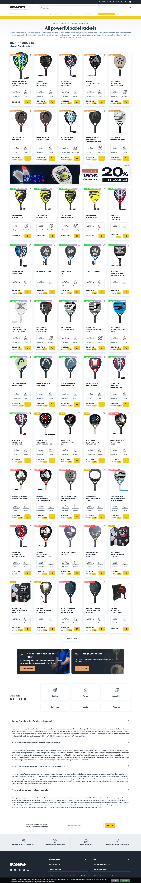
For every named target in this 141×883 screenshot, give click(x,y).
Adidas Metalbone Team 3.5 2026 (43, 498)
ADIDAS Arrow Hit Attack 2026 (117, 442)
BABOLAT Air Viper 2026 (17, 272)
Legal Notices (85, 876)
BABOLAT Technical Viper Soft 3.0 (18, 554)
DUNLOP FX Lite (93, 271)
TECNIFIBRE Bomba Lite (17, 216)
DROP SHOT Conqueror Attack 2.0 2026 (44, 442)
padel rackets (71, 755)
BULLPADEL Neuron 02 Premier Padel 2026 (117, 84)
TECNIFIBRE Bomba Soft (42, 216)
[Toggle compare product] (30, 55)
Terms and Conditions (70, 876)
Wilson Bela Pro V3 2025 (92, 385)
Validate (110, 825)
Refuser (115, 880)
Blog (122, 2)
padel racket (24, 729)
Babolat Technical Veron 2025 (116, 386)
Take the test (27, 669)
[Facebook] (11, 870)
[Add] (27, 102)
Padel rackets (65, 23)
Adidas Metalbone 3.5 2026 (93, 83)
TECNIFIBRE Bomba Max (91, 216)
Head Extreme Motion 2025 (68, 385)
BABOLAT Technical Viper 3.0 (66, 83)
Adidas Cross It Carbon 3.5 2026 (19, 497)
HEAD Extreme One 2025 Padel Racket (93, 610)
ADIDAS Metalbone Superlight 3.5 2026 (43, 554)
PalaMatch (105, 2)
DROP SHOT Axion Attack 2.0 (67, 442)
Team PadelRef (114, 2)
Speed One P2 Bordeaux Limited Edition (93, 140)
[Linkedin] (19, 870)
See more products (70, 639)
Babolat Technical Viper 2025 (17, 442)
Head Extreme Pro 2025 (43, 385)
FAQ (58, 876)
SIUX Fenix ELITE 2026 (68, 553)
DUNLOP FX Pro (43, 271)
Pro (126, 2)
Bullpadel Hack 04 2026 (67, 329)
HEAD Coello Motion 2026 (42, 139)
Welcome (55, 23)
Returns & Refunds (99, 876)
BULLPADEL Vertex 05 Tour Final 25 (19, 610)
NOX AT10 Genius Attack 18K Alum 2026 (117, 273)
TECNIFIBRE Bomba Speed (67, 216)
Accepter (125, 880)
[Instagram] (24, 870)
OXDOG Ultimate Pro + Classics (43, 610)
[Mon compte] (130, 8)
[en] (130, 2)
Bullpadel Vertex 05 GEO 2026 (117, 329)
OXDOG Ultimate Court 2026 (116, 610)
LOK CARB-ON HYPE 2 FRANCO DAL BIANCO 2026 (117, 498)
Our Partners (113, 876)
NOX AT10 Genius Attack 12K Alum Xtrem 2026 (19, 330)
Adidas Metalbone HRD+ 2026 (42, 83)
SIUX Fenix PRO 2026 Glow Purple (92, 554)
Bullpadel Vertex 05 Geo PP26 (93, 498)
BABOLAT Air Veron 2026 (67, 139)
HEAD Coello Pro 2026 (18, 139)
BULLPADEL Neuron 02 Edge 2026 (41, 329)
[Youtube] (15, 870)
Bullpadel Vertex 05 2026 (117, 139)
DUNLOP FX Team (66, 272)
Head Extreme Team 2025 (19, 385)
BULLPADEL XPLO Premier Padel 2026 (69, 498)
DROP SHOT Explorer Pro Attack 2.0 (92, 442)
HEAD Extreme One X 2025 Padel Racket (68, 610)
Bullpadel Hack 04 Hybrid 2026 (93, 329)
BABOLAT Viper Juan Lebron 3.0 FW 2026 (19, 83)
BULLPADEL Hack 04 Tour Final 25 (117, 554)
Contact (50, 876)
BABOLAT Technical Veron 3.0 (115, 217)
